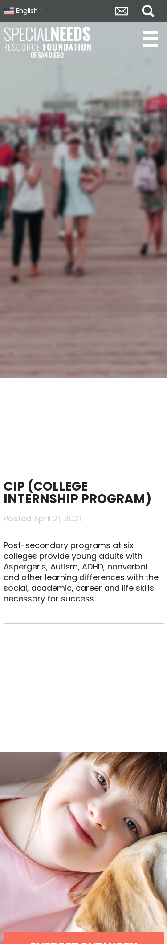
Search (148, 11)
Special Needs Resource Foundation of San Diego (48, 42)
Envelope (121, 11)
